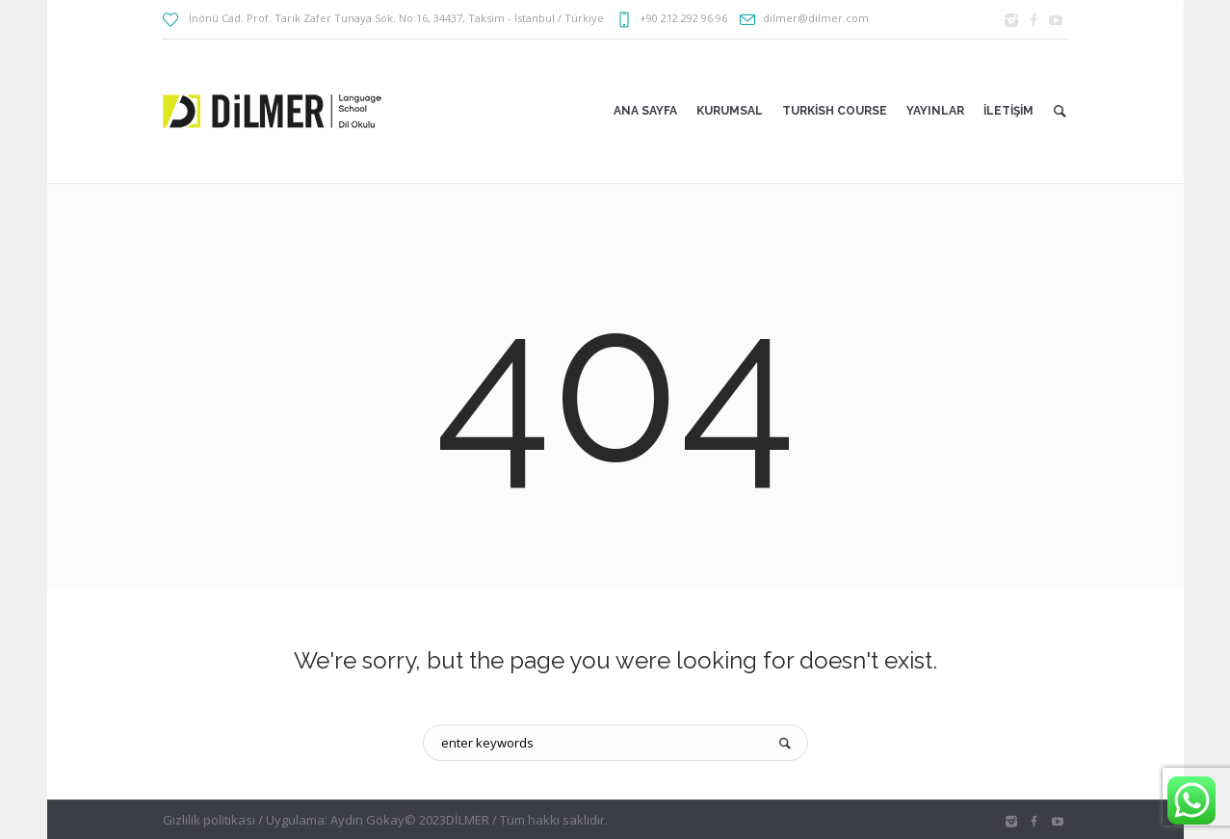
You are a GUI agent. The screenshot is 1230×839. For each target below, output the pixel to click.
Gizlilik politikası (209, 819)
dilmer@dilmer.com (816, 18)
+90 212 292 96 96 (683, 18)
